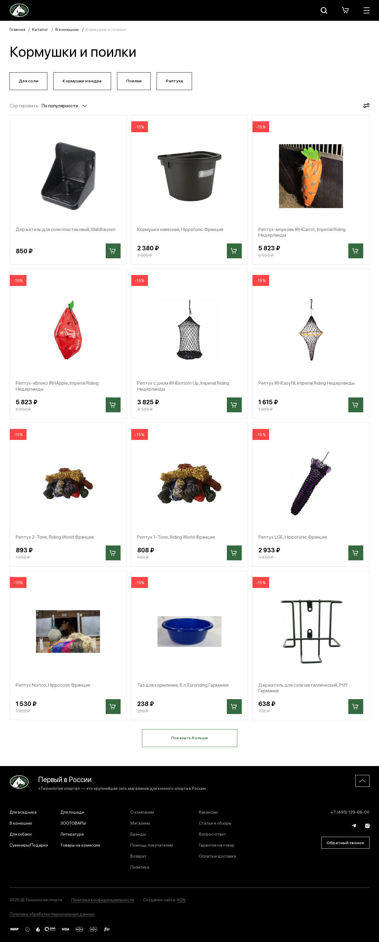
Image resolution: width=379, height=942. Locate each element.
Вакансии (208, 811)
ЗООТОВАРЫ (73, 822)
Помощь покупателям (151, 844)
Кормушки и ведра (82, 80)
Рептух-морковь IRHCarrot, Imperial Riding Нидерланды (302, 232)
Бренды (138, 833)
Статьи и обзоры (215, 822)
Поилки (134, 80)
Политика (139, 866)
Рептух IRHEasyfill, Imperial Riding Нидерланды (306, 383)
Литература (72, 833)
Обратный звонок (345, 842)
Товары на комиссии (80, 844)
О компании (142, 811)
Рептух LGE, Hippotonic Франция (292, 537)
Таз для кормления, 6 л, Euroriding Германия (183, 685)
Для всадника (23, 811)
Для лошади (72, 811)
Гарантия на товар (216, 844)
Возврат (138, 855)
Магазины (140, 822)
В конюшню (67, 29)
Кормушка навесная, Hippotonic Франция (180, 229)
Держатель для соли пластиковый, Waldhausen (66, 229)
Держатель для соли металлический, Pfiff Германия (303, 687)
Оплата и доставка (217, 855)
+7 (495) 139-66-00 (349, 811)
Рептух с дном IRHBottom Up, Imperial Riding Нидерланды (183, 385)
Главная (17, 29)
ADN (181, 899)
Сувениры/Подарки (29, 844)
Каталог (40, 29)
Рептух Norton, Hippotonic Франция (53, 685)
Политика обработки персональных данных (52, 913)
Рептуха (174, 80)
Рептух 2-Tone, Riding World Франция (55, 537)
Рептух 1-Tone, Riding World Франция (176, 537)
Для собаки (21, 833)
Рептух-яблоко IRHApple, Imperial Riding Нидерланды (57, 385)
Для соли (28, 80)
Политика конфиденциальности (102, 899)
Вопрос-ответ (212, 833)
